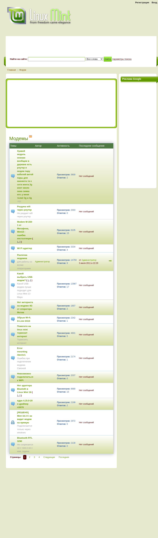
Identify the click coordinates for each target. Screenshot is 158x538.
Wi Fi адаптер (24, 248)
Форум (22, 70)
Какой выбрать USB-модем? (25, 277)
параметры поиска (121, 59)
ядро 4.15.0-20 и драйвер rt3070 (25, 404)
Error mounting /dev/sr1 (22, 351)
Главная (11, 70)
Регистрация (142, 2)
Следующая (49, 457)
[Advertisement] (38, 103)
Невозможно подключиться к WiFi (25, 377)
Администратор (42, 261)
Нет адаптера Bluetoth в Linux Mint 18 (24, 388)
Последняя (64, 457)
